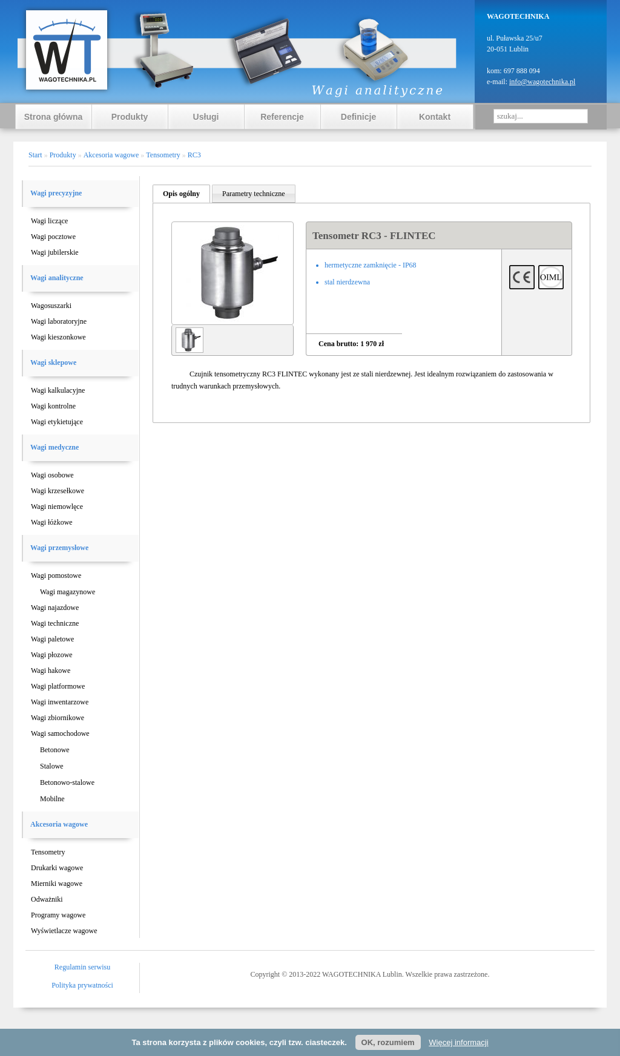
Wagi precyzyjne (56, 193)
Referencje (282, 117)
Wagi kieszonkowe (58, 337)
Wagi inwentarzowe (59, 702)
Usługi (206, 117)
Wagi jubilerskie (55, 252)
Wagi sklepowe (53, 362)
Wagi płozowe (52, 655)
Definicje (358, 117)
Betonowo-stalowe (67, 782)
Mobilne (52, 799)
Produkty (129, 117)
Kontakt (434, 117)
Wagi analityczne (57, 278)
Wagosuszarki (51, 305)
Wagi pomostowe (56, 575)
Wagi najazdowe (55, 607)
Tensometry (48, 852)
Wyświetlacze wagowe (64, 930)
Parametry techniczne (253, 193)
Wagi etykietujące (57, 422)
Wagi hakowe (50, 670)
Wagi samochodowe (60, 733)
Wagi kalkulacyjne (58, 390)
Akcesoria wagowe (59, 824)
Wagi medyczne (54, 447)
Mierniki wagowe (56, 883)
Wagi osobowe (52, 475)
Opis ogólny (181, 193)
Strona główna (53, 117)
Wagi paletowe (52, 639)
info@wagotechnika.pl (542, 81)
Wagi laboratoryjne (59, 321)
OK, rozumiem (388, 1042)
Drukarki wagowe (57, 868)
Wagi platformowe (58, 686)
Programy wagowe (58, 915)
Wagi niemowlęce (57, 506)
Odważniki (47, 899)
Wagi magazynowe (67, 592)
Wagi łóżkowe (52, 522)
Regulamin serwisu (82, 967)
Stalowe (52, 766)
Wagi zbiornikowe (57, 717)
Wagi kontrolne (53, 406)
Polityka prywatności (82, 985)
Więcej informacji (458, 1042)
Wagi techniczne (55, 623)
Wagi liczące (49, 221)
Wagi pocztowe (53, 236)
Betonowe (55, 750)
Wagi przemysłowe (59, 547)
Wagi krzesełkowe (57, 491)
